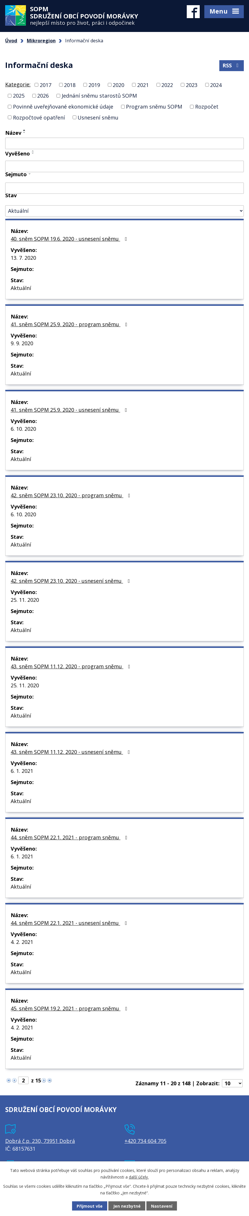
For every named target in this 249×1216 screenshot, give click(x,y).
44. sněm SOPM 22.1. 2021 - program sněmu (70, 837)
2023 (191, 84)
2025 (18, 95)
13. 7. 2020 (23, 257)
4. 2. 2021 (22, 941)
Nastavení (161, 1206)
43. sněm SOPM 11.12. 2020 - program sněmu (72, 666)
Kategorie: (18, 84)
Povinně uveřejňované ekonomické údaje (63, 106)
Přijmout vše (90, 1206)
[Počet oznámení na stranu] (232, 1083)
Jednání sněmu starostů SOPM (99, 95)
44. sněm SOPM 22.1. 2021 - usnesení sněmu (70, 922)
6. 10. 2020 (23, 428)
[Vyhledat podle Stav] (124, 211)
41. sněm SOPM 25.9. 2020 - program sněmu (70, 324)
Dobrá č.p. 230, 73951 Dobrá (40, 1140)
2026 (43, 95)
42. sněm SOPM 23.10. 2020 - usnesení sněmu (71, 580)
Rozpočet (206, 106)
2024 (216, 84)
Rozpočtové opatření (39, 117)
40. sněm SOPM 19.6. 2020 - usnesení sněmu (70, 238)
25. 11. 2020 (25, 599)
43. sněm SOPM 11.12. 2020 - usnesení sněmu (71, 751)
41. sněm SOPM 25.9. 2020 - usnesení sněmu (70, 409)
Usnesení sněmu (98, 117)
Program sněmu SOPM (154, 106)
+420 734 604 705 (145, 1140)
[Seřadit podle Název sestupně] (24, 132)
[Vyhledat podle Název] (124, 143)
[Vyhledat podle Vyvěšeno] (124, 166)
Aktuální (21, 287)
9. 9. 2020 (22, 343)
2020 (118, 84)
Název (13, 132)
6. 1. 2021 (22, 770)
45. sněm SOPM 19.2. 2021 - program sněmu (70, 1008)
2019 (94, 84)
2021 (143, 84)
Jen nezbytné (127, 1206)
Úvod (11, 40)
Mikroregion (41, 40)
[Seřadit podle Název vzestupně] (24, 130)
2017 (45, 84)
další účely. (139, 1176)
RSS (231, 65)
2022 (167, 84)
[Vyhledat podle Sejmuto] (124, 188)
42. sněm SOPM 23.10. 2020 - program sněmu (72, 495)
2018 (70, 84)
